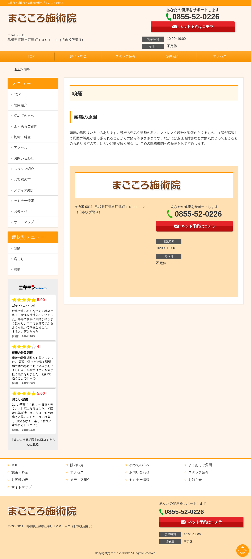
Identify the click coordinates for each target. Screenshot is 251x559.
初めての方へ (24, 115)
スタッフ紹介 (125, 56)
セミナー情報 (24, 201)
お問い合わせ (24, 158)
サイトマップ (24, 222)
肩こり (19, 259)
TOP (31, 56)
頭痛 (17, 248)
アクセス (220, 56)
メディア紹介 (24, 190)
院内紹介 (172, 56)
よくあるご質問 (25, 126)
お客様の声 (22, 179)
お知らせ (20, 211)
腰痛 (17, 269)
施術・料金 (78, 56)
